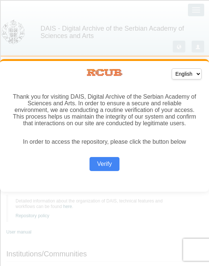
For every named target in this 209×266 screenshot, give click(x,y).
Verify (104, 164)
